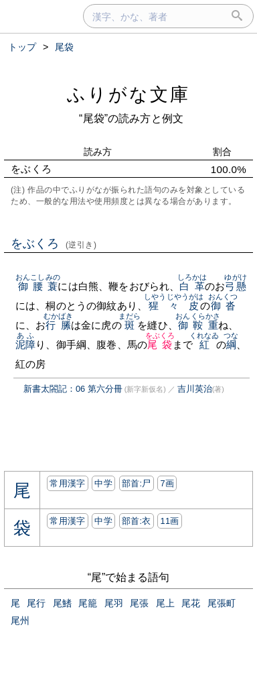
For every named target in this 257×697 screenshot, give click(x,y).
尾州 (20, 620)
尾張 (139, 603)
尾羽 (113, 603)
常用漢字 (67, 483)
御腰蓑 (37, 286)
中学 (103, 483)
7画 (167, 483)
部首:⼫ (136, 483)
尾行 (36, 603)
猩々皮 (173, 305)
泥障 (25, 344)
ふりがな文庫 (128, 94)
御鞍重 (197, 325)
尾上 (165, 603)
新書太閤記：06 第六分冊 (72, 389)
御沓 (223, 305)
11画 (169, 521)
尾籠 (87, 603)
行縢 (59, 325)
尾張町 (221, 603)
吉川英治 (194, 389)
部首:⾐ (136, 521)
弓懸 (235, 286)
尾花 (190, 603)
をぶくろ (54, 243)
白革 (192, 286)
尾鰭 (62, 603)
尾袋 (160, 344)
